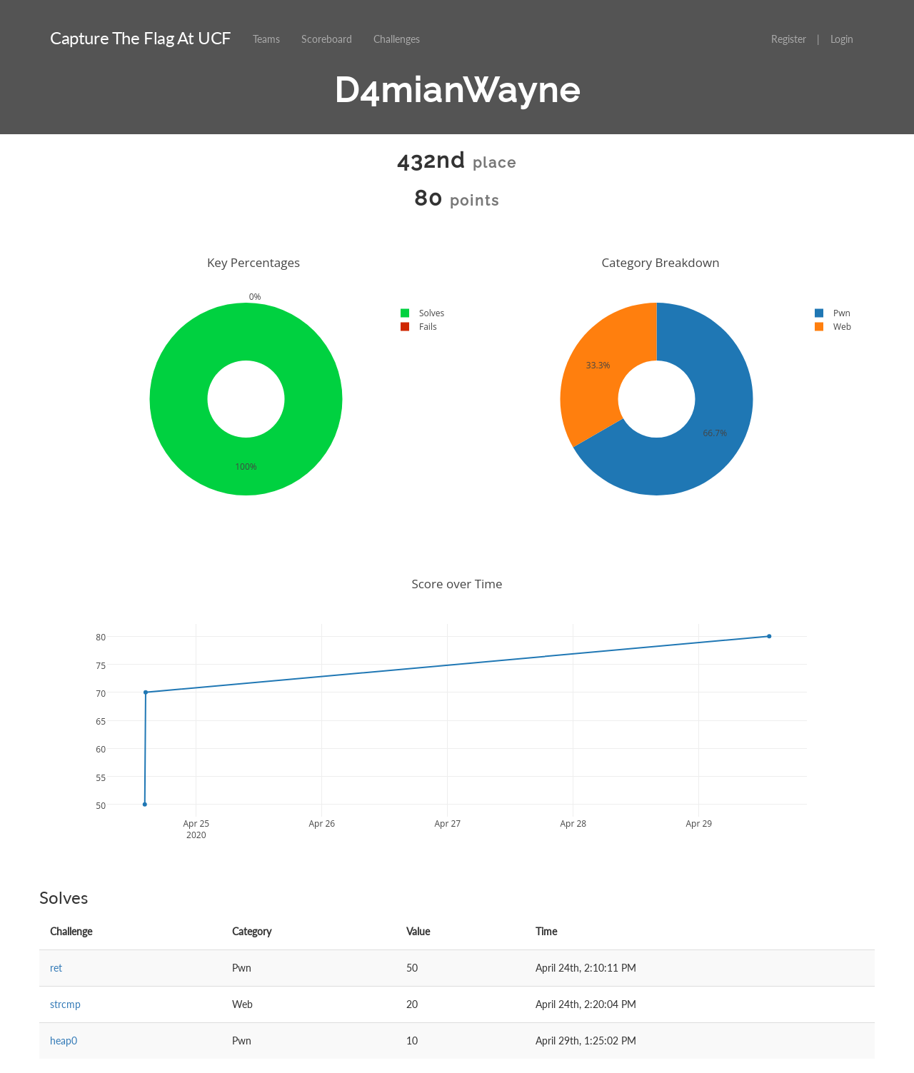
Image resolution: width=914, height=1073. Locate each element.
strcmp (65, 1004)
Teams (266, 39)
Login (841, 39)
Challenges (396, 39)
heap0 (63, 1040)
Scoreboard (326, 39)
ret (56, 968)
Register (788, 39)
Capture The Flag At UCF (140, 37)
